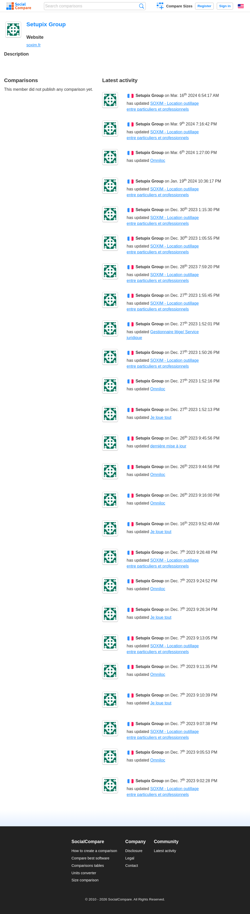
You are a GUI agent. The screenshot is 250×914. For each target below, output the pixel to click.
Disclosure (133, 851)
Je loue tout (161, 417)
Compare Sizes (179, 6)
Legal (129, 858)
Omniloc (157, 160)
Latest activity (165, 851)
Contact (131, 866)
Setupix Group (150, 95)
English (241, 6)
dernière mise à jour (168, 446)
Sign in (225, 6)
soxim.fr (34, 45)
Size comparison (84, 880)
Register (204, 6)
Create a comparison (160, 6)
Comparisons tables (87, 866)
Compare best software (90, 858)
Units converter (83, 873)
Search (141, 6)
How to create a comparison (94, 851)
